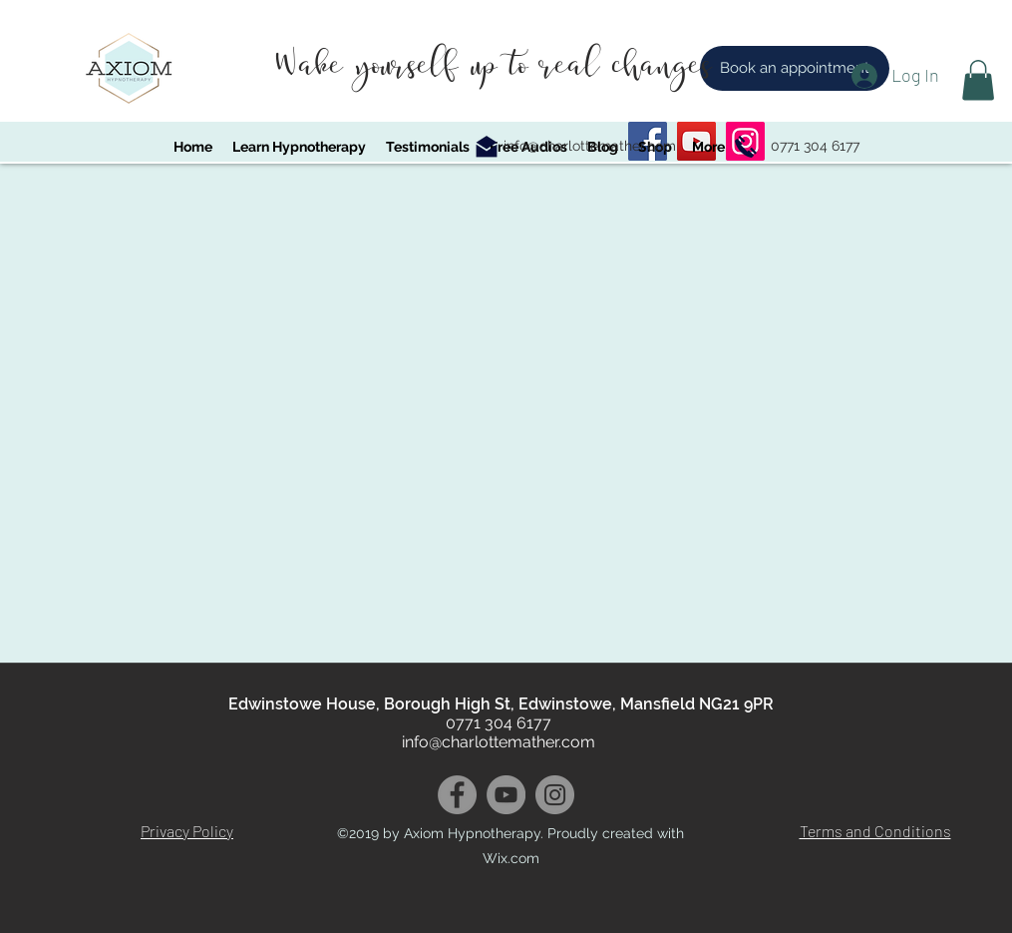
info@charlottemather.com (590, 146)
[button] (978, 80)
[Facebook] (457, 794)
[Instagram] (554, 794)
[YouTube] (506, 794)
